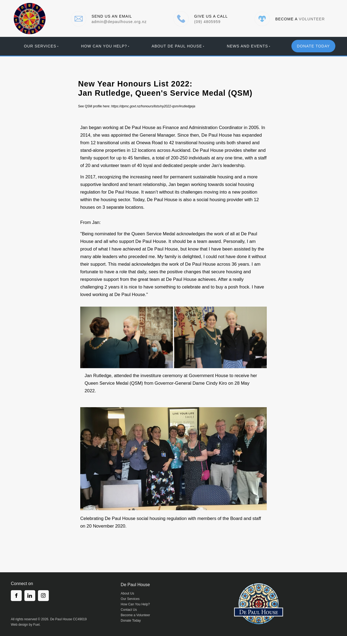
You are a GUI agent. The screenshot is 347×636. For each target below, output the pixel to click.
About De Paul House (177, 46)
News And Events (247, 46)
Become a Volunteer (135, 615)
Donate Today (131, 620)
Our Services (40, 46)
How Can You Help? (104, 46)
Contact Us (129, 610)
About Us (127, 593)
